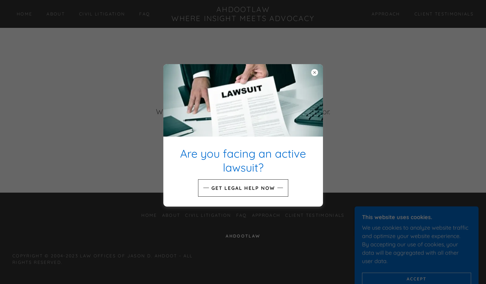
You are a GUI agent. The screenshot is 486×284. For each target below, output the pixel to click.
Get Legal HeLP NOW (243, 188)
